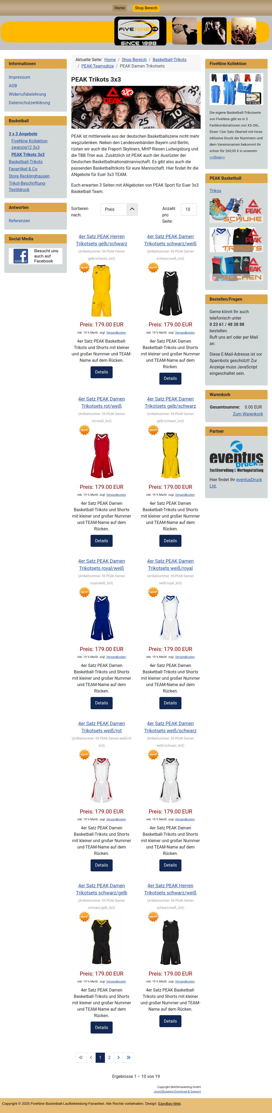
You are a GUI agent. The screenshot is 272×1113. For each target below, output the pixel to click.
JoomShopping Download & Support (177, 1091)
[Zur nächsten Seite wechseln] (118, 1058)
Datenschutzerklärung (29, 102)
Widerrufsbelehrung (27, 94)
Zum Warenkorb (248, 414)
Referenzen (19, 220)
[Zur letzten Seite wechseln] (128, 1058)
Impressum (19, 77)
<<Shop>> (217, 157)
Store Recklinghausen (29, 176)
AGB (13, 85)
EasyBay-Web (169, 1104)
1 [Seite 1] (100, 1057)
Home (119, 8)
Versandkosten (116, 332)
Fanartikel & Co (23, 168)
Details (101, 372)
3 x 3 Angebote (23, 133)
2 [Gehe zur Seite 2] (109, 1057)
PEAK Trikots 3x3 (28, 154)
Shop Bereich (146, 8)
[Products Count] (189, 209)
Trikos (215, 190)
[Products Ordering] (113, 209)
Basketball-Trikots (26, 161)
